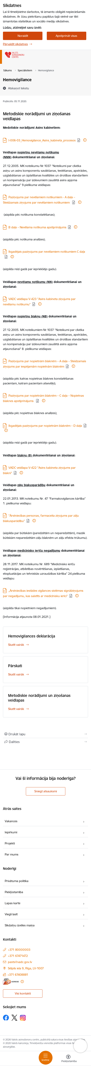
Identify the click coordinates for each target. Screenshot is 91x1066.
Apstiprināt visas (66, 36)
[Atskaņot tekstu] (18, 88)
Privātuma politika (16, 881)
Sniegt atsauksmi (45, 791)
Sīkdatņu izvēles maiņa (20, 925)
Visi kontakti (23, 993)
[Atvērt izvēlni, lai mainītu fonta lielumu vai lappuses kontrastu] (68, 1059)
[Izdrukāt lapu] (45, 734)
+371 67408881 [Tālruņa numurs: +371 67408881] (18, 974)
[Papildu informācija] (84, 140)
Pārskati (15, 665)
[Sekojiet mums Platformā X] (14, 1018)
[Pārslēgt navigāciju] (46, 1058)
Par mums (11, 854)
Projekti (10, 843)
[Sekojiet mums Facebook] (6, 1018)
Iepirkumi (11, 832)
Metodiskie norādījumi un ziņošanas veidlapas (39, 698)
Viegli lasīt (11, 914)
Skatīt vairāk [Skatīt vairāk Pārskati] (16, 674)
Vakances (11, 821)
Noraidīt (23, 36)
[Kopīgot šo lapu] (45, 742)
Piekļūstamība (14, 892)
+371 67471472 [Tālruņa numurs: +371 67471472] (18, 956)
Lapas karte (12, 903)
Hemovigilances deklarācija (31, 636)
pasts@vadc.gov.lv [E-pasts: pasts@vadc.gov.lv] (20, 962)
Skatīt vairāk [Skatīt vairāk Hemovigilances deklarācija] (16, 645)
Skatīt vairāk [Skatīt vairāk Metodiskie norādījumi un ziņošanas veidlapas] (16, 709)
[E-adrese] (11, 981)
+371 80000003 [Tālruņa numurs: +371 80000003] (19, 950)
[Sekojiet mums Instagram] (23, 1018)
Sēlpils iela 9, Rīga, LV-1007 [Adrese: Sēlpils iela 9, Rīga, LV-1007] (26, 968)
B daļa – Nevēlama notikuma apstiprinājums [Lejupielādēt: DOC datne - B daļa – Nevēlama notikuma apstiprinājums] (37, 227)
